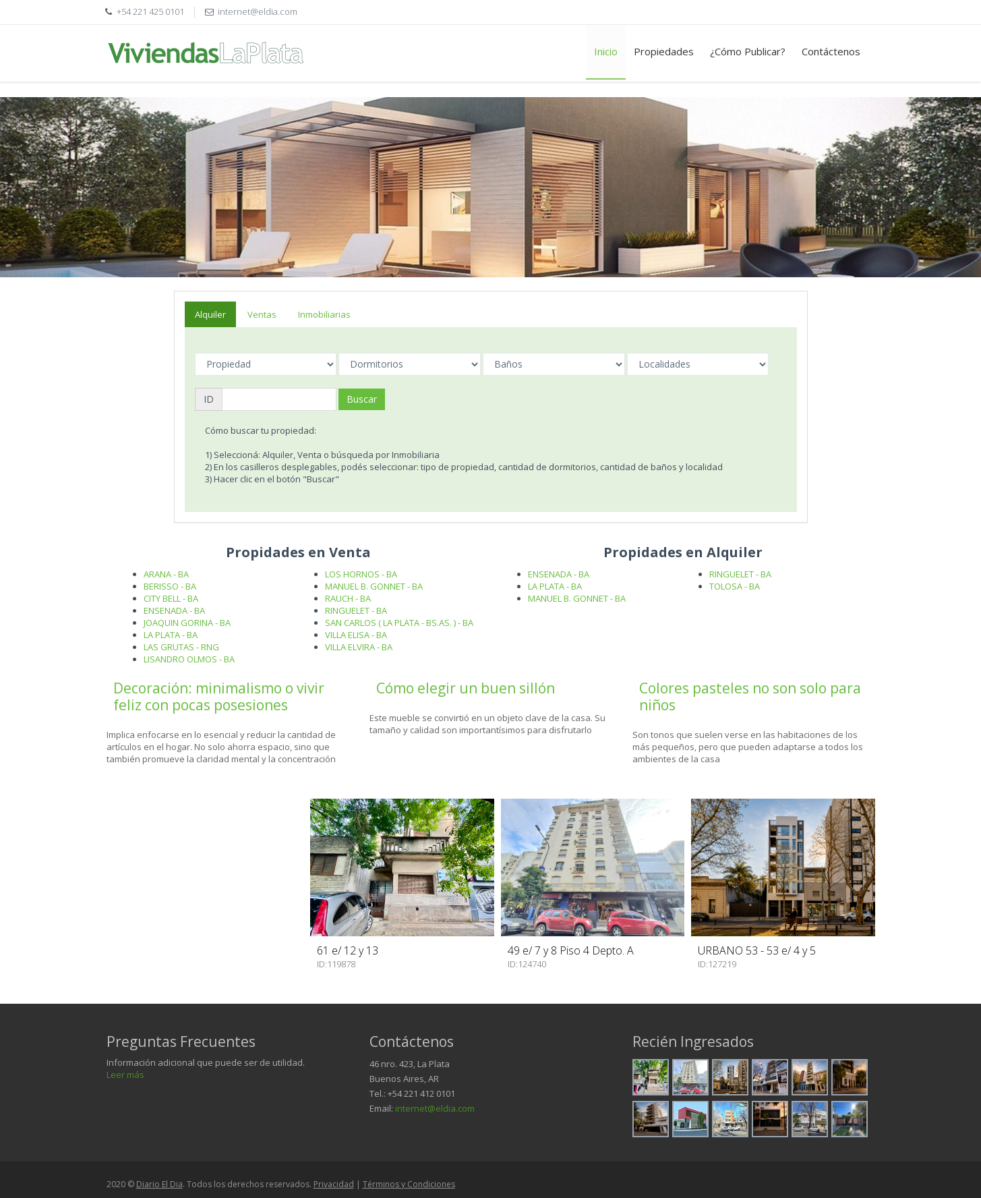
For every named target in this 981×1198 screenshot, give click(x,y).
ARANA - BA (166, 574)
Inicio (606, 51)
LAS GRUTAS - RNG (181, 647)
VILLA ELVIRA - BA (358, 647)
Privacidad (334, 1184)
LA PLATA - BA (171, 635)
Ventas (261, 314)
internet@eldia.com (435, 1108)
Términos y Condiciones (409, 1184)
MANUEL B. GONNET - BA (374, 586)
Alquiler (210, 314)
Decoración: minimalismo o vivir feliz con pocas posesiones (218, 696)
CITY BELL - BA (171, 598)
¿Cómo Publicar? (747, 51)
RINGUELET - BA (356, 610)
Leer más (125, 1074)
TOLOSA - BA (734, 586)
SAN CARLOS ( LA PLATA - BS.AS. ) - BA (399, 623)
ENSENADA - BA (174, 610)
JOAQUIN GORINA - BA (187, 623)
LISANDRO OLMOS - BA (189, 659)
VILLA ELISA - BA (356, 635)
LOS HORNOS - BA (361, 574)
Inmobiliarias (324, 314)
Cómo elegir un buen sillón (465, 688)
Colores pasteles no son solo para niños (750, 696)
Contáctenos (831, 51)
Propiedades (664, 51)
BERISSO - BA (170, 586)
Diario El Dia (159, 1184)
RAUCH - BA (348, 598)
